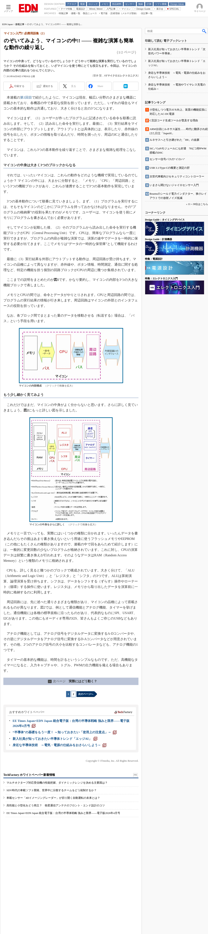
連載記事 (19, 24)
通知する (48, 86)
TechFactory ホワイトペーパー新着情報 (29, 774)
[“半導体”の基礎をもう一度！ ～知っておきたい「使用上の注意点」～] (65, 732)
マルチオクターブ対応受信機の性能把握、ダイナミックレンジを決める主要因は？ (57, 782)
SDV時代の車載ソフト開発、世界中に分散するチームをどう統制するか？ (52, 790)
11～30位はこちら (198, 204)
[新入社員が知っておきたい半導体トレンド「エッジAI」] (55, 738)
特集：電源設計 (154, 258)
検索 (204, 31)
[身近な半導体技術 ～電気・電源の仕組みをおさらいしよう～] (59, 745)
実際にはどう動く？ (72, 681)
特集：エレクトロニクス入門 (161, 278)
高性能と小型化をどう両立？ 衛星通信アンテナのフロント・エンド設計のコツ (56, 805)
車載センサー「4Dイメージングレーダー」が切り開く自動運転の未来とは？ (53, 797)
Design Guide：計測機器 (158, 239)
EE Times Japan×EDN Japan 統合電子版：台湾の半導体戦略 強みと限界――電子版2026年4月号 (63, 813)
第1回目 (26, 97)
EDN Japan (7, 24)
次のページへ (85, 694)
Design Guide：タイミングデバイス (165, 219)
